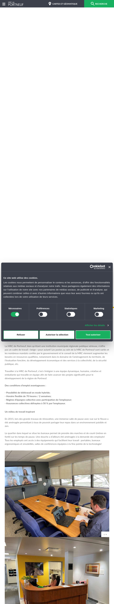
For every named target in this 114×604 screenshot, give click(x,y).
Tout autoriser (93, 334)
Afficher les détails (95, 325)
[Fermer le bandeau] (110, 267)
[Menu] (3, 4)
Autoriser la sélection (57, 334)
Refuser (21, 334)
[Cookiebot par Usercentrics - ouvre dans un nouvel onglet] (92, 267)
